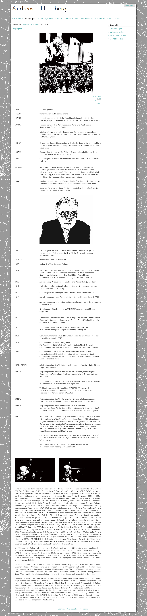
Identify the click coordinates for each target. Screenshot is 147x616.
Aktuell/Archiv (46, 18)
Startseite (18, 18)
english (99, 98)
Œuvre (59, 18)
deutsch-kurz (97, 96)
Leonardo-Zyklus (103, 18)
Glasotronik (87, 18)
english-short (97, 101)
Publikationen (72, 18)
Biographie (31, 18)
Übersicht (61, 609)
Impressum (84, 609)
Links (117, 18)
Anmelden (129, 6)
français (98, 103)
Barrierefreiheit (72, 609)
